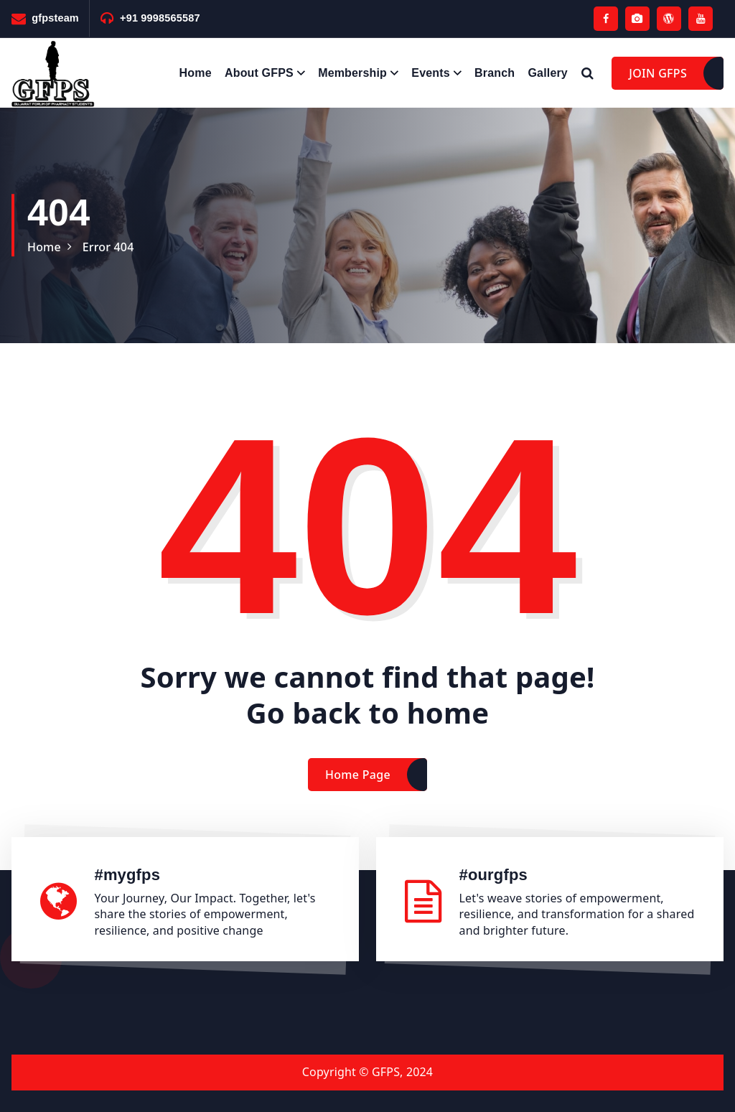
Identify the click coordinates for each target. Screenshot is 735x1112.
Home (195, 73)
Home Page (357, 787)
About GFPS (259, 73)
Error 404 (108, 247)
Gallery (548, 73)
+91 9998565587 (160, 18)
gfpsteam (55, 18)
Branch (494, 73)
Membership (352, 73)
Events (430, 73)
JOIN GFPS (658, 73)
